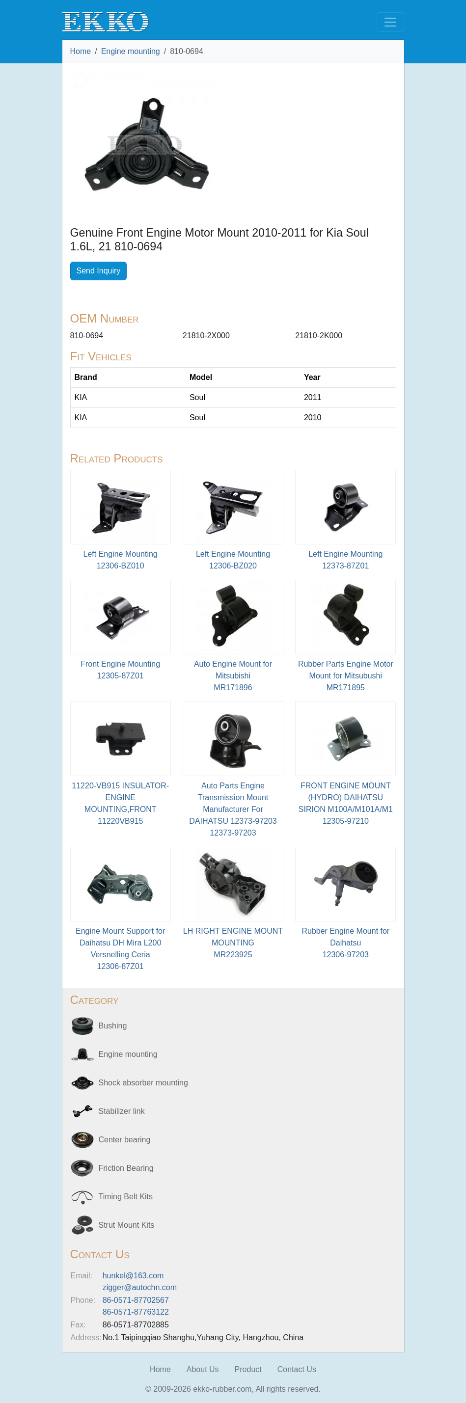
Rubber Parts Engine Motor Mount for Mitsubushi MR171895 (345, 676)
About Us (203, 1369)
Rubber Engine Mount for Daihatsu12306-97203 (345, 943)
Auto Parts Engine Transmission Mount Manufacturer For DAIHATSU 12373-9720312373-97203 (232, 809)
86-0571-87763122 (136, 1312)
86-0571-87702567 (136, 1300)
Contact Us (296, 1369)
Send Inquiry (99, 271)
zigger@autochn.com (140, 1287)
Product (248, 1369)
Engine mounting (130, 51)
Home (80, 51)
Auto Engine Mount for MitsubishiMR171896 (233, 676)
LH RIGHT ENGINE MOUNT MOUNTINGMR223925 (233, 943)
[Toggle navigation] (390, 22)
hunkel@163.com (133, 1275)
